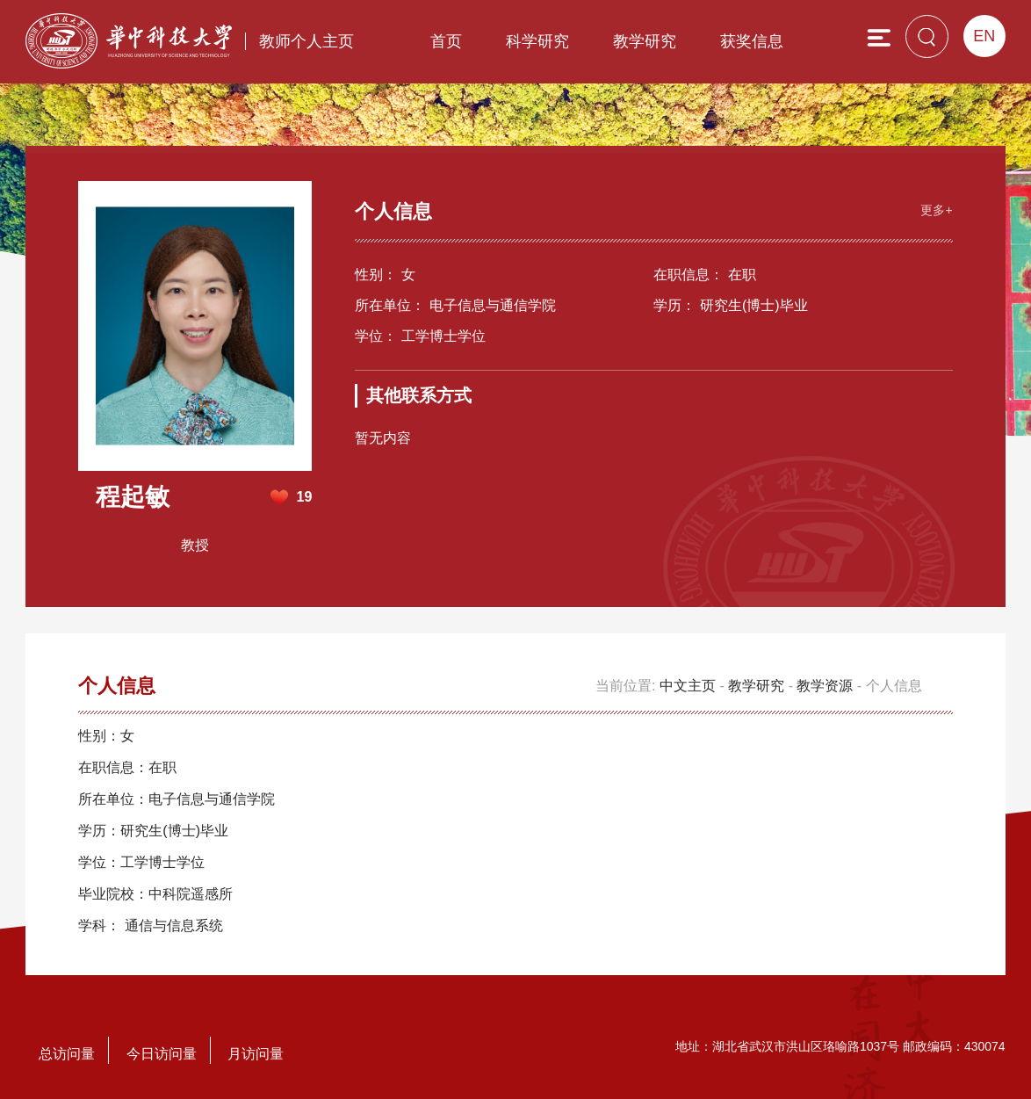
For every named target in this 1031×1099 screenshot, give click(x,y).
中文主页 (688, 685)
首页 (446, 41)
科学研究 (537, 41)
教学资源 (825, 685)
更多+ (936, 210)
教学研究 (644, 41)
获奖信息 (751, 41)
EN (984, 36)
